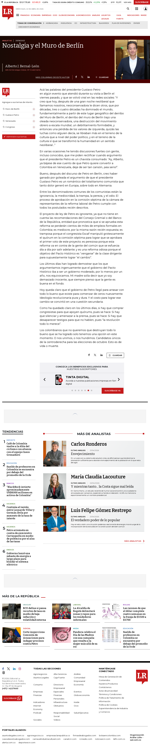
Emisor (137, 23)
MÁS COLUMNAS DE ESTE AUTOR (52, 77)
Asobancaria (52, 23)
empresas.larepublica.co (58, 735)
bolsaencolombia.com (110, 735)
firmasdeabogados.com (84, 735)
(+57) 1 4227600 (10, 688)
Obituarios (59, 705)
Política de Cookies (108, 704)
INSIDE (143, 15)
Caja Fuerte (59, 677)
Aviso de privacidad (108, 690)
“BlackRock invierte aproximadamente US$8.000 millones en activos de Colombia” (19, 491)
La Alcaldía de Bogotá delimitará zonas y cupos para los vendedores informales (84, 613)
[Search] (128, 8)
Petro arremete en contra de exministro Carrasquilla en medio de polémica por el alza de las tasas (21, 536)
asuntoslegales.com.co (13, 735)
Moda (76, 628)
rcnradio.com (85, 739)
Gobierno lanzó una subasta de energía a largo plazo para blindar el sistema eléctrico (19, 559)
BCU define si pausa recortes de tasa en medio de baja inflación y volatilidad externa (34, 613)
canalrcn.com (69, 739)
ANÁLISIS (96, 15)
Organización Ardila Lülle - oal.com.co (137, 737)
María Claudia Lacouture (98, 476)
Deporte (11, 440)
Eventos (77, 691)
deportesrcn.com (26, 742)
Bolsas (126, 604)
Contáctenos (105, 687)
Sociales (37, 719)
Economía (78, 684)
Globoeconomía (82, 695)
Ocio (76, 705)
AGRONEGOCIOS (83, 15)
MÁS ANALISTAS (132, 541)
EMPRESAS (46, 15)
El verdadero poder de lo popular (95, 520)
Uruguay (27, 604)
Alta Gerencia (60, 674)
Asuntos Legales (41, 677)
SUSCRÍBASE (142, 2)
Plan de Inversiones (121, 23)
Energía (10, 549)
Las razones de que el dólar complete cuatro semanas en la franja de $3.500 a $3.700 (134, 613)
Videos (57, 719)
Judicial (26, 628)
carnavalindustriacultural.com (46, 739)
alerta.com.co (9, 742)
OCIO (55, 15)
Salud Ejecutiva (81, 712)
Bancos (10, 483)
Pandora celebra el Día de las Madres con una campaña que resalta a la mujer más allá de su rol (85, 639)
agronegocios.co (35, 735)
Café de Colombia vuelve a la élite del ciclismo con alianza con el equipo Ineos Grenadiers (19, 449)
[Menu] (18, 15)
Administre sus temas (15, 136)
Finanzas (37, 695)
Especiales (59, 691)
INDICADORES (133, 15)
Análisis (77, 674)
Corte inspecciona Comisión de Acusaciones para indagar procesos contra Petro (34, 637)
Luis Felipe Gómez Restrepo (101, 510)
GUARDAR (102, 77)
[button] (44, 380)
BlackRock (104, 23)
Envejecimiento (83, 454)
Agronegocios (40, 674)
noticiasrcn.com (102, 739)
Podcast (37, 712)
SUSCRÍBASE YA (113, 390)
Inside (76, 702)
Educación (12, 463)
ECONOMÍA (36, 15)
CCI (76, 23)
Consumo (38, 684)
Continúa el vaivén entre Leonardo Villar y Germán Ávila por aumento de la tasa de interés (20, 513)
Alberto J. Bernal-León (22, 66)
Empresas (38, 691)
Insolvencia (66, 23)
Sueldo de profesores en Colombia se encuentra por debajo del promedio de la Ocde (21, 470)
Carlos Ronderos (89, 444)
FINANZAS (25, 15)
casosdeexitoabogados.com (16, 739)
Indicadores (39, 702)
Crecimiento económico (29, 27)
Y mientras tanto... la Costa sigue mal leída (102, 486)
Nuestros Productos (108, 683)
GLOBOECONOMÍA (67, 15)
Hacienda (11, 503)
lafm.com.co (119, 739)
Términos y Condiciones (110, 694)
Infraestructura (88, 23)
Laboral (77, 604)
